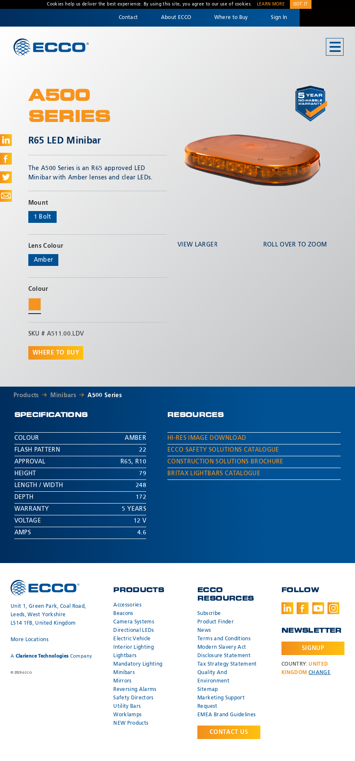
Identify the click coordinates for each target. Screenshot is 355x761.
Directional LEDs (133, 630)
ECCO (51, 47)
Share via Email (6, 196)
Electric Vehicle (132, 639)
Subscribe (209, 613)
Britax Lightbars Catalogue (213, 474)
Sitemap (207, 689)
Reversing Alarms (135, 689)
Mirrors (122, 681)
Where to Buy (231, 17)
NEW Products (130, 723)
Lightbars (125, 655)
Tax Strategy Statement (227, 664)
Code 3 (327, 17)
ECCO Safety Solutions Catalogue (223, 450)
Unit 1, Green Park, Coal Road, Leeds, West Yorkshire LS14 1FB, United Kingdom (48, 615)
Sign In (279, 17)
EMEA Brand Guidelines (226, 715)
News (204, 630)
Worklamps (127, 715)
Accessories (127, 605)
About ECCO (176, 17)
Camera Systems (133, 622)
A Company (51, 656)
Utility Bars (127, 706)
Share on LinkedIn (6, 140)
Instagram (333, 608)
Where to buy (56, 353)
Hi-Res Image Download (206, 438)
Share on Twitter (6, 177)
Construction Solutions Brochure (225, 462)
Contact (128, 17)
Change (319, 672)
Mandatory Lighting (137, 664)
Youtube (318, 608)
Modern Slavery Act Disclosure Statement (224, 651)
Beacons (123, 613)
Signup (313, 648)
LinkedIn (287, 608)
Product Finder (215, 622)
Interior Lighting (133, 647)
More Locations (30, 639)
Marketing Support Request (221, 702)
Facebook (303, 608)
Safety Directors (133, 698)
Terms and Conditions (224, 639)
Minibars (63, 395)
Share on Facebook (6, 159)
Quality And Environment (213, 677)
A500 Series (104, 395)
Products (26, 395)
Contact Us (229, 732)
